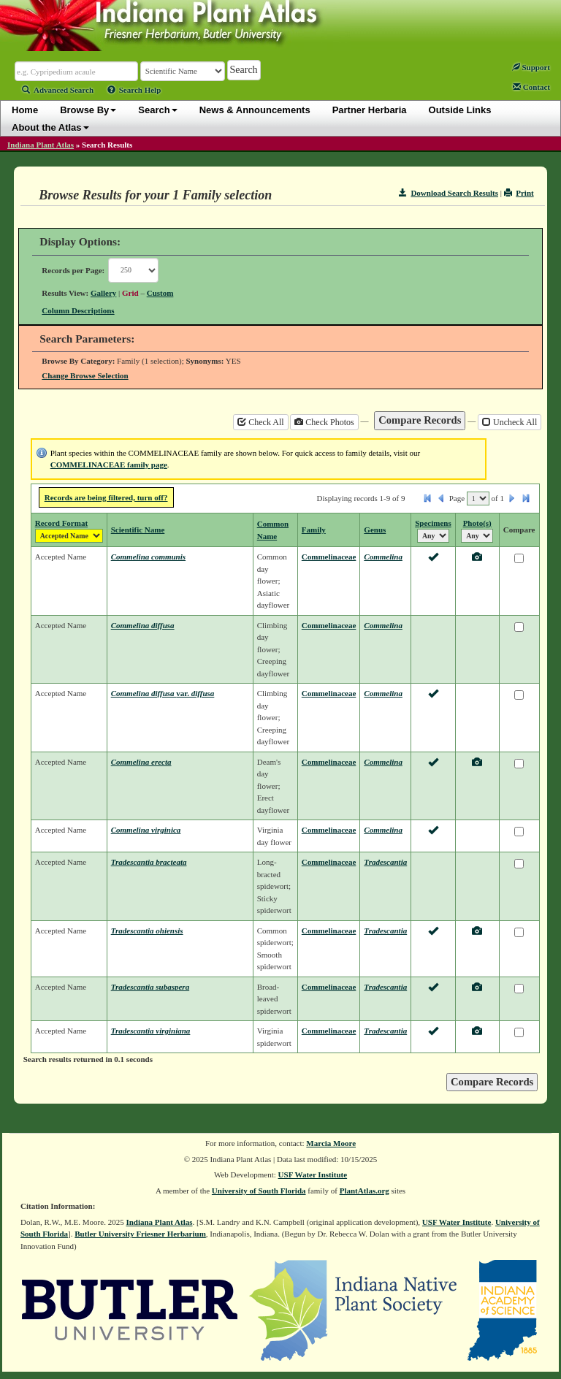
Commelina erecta (141, 761)
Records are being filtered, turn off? (106, 497)
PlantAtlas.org (364, 1190)
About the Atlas (50, 127)
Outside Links (460, 109)
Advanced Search (58, 89)
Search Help (134, 89)
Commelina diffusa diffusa (163, 693)
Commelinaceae (329, 556)
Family (314, 529)
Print (519, 192)
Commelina (383, 556)
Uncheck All (509, 422)
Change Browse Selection (85, 375)
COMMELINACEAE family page (108, 464)
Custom (160, 293)
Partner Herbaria (369, 109)
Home (25, 109)
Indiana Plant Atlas (40, 144)
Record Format (61, 523)
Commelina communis (148, 556)
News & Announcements (254, 109)
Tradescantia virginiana (151, 1030)
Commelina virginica (146, 829)
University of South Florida (259, 1190)
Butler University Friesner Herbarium (140, 1233)
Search (157, 109)
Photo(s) (477, 523)
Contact (531, 87)
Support (531, 67)
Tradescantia (385, 861)
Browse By (88, 109)
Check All (260, 422)
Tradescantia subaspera (150, 986)
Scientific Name (138, 529)
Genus (375, 529)
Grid (130, 293)
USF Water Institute (313, 1174)
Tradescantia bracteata (149, 861)
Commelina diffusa (143, 625)
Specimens (433, 523)
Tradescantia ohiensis (147, 930)
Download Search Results (448, 192)
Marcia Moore (331, 1143)
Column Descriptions (78, 310)
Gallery (103, 293)
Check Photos (324, 422)
